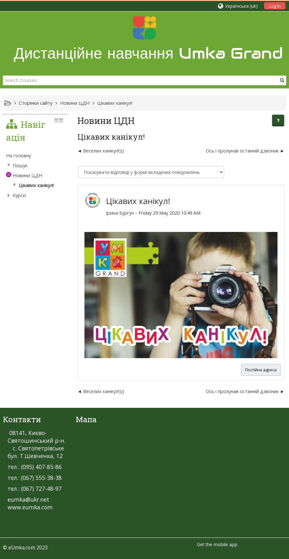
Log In (275, 6)
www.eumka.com (30, 507)
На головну (18, 155)
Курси (19, 195)
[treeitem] (35, 155)
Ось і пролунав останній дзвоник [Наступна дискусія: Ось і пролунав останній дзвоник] (242, 151)
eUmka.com (21, 547)
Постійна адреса (261, 370)
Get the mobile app (217, 544)
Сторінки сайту (35, 103)
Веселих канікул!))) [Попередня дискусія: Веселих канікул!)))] (103, 151)
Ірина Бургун (120, 213)
